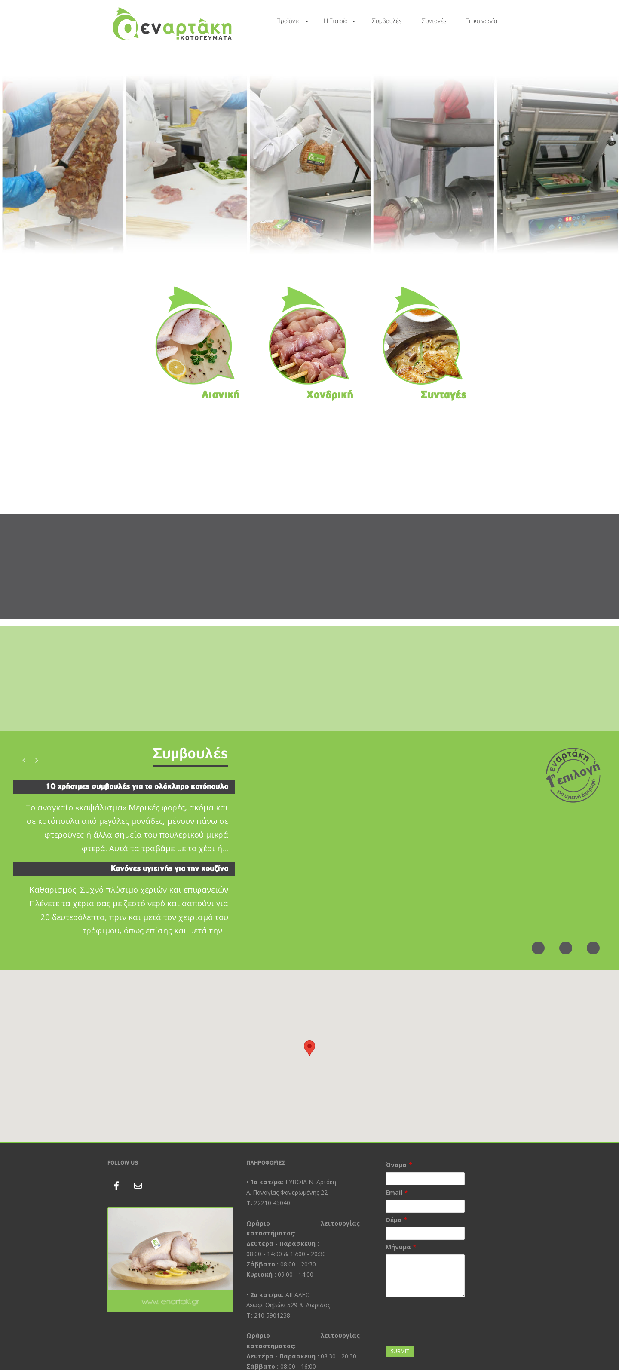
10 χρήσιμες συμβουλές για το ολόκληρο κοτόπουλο (136, 787)
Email (394, 1192)
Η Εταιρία (336, 21)
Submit (400, 1351)
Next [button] (36, 760)
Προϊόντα (288, 21)
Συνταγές (434, 21)
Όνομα (396, 1165)
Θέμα (394, 1220)
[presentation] (451, 1326)
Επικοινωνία (481, 21)
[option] (124, 862)
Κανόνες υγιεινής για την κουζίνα (169, 869)
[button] (309, 1048)
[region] (309, 164)
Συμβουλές (387, 21)
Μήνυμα (398, 1247)
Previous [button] (23, 760)
